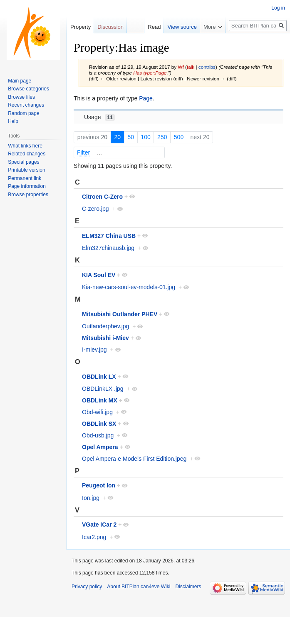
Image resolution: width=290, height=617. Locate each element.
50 (130, 137)
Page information (27, 186)
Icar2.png (94, 537)
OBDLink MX (99, 400)
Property (80, 27)
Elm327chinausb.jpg (108, 248)
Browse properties (28, 194)
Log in (278, 8)
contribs (207, 67)
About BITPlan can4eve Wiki (138, 587)
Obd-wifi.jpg (97, 412)
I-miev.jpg (94, 349)
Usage (99, 117)
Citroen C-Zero (102, 196)
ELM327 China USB (109, 235)
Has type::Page (149, 72)
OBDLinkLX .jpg (103, 388)
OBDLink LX (99, 376)
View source (182, 27)
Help (13, 121)
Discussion (110, 27)
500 (178, 137)
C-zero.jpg (95, 208)
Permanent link (24, 178)
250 (162, 137)
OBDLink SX (99, 423)
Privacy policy (87, 587)
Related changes (26, 154)
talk (190, 67)
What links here (25, 146)
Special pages (23, 162)
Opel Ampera (100, 447)
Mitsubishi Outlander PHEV (119, 314)
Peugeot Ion (98, 485)
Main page (19, 81)
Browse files (21, 97)
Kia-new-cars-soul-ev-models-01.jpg (128, 287)
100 (145, 137)
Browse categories (28, 89)
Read (154, 27)
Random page (23, 113)
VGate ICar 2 (99, 524)
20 (117, 137)
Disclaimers (188, 587)
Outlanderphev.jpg (105, 326)
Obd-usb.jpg (98, 435)
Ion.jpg (90, 498)
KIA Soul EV (98, 275)
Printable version (26, 170)
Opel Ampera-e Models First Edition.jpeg (134, 458)
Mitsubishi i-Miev (105, 338)
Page (146, 98)
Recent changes (26, 105)
